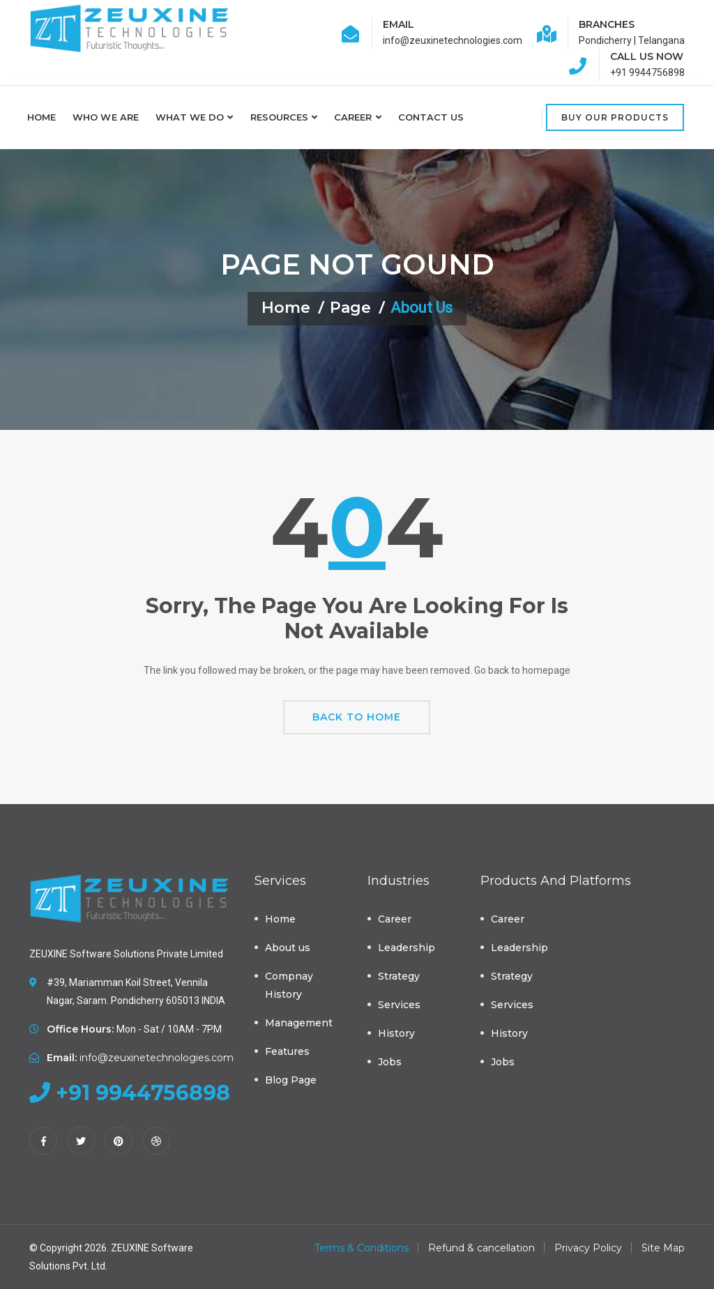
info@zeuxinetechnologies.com (156, 1057)
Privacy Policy (588, 1248)
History (396, 1033)
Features (287, 1051)
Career (353, 117)
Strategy (399, 976)
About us (287, 947)
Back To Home (356, 717)
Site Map (663, 1248)
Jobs (390, 1062)
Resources (279, 117)
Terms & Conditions (361, 1248)
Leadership (406, 947)
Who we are (106, 117)
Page (350, 307)
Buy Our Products (615, 117)
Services (399, 1004)
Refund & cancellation (481, 1248)
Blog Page (291, 1080)
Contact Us (431, 117)
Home (41, 117)
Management (299, 1023)
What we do (190, 117)
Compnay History (289, 985)
